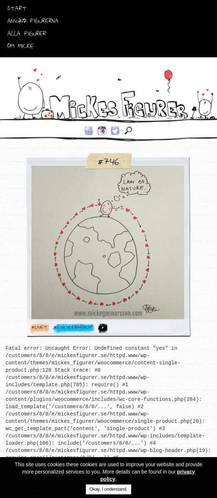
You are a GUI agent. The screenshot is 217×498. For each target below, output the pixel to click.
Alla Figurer (26, 35)
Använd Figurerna (32, 22)
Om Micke (20, 47)
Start (17, 9)
